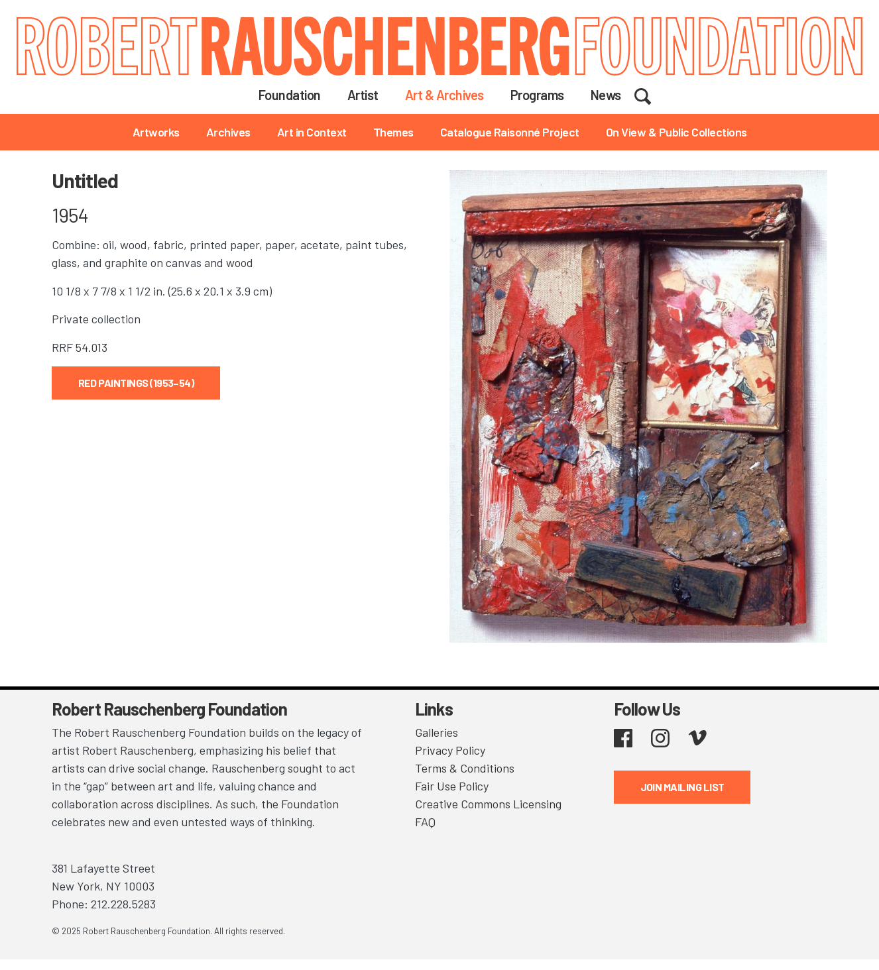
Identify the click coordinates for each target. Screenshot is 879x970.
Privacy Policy (450, 750)
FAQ (425, 821)
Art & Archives (444, 95)
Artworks (156, 132)
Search (651, 94)
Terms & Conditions (464, 768)
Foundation (290, 95)
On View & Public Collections (676, 132)
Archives (228, 132)
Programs (537, 95)
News (606, 95)
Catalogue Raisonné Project (509, 132)
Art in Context (312, 132)
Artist (363, 95)
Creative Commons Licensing (488, 803)
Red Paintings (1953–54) (136, 382)
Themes (393, 132)
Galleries (436, 732)
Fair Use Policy (452, 786)
